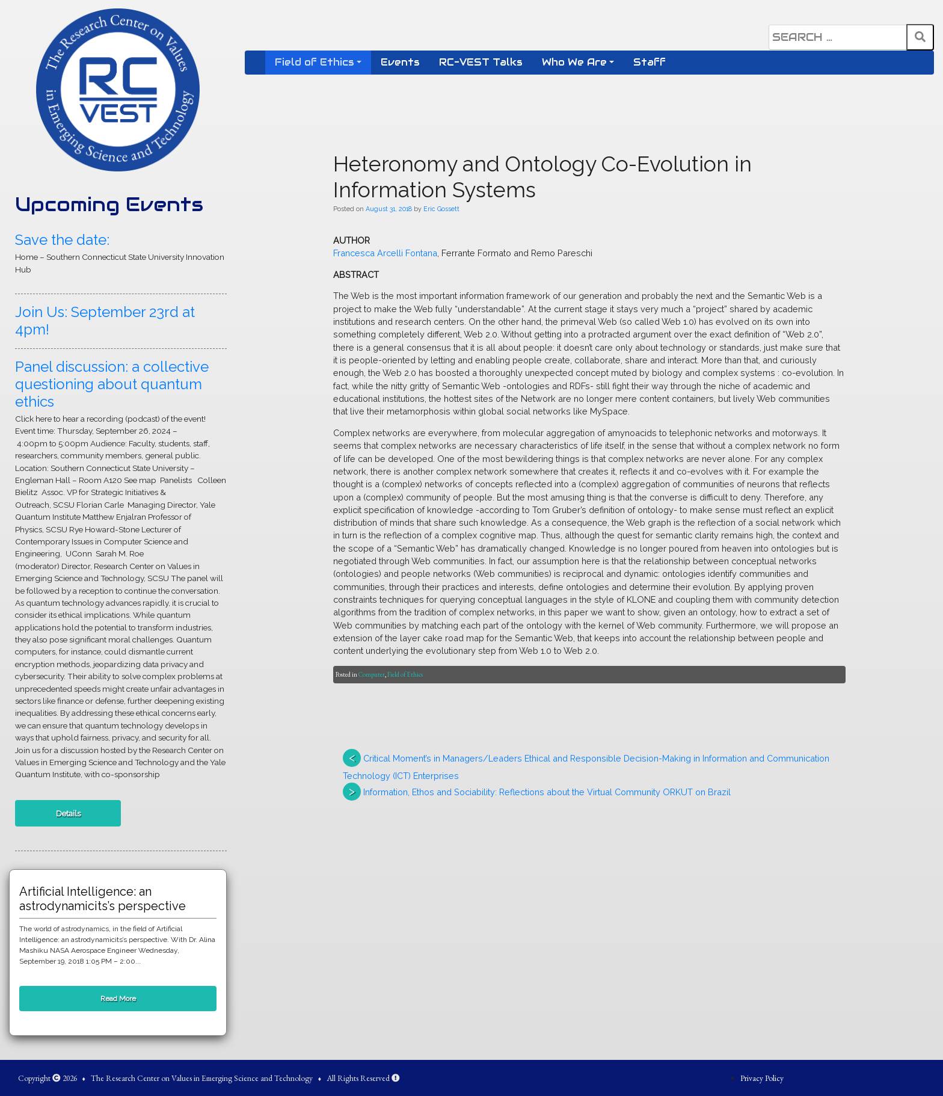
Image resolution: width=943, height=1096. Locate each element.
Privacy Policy (762, 1078)
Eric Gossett (441, 208)
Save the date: (62, 239)
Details (68, 813)
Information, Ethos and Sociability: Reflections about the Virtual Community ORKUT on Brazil (547, 792)
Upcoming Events (109, 204)
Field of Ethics (314, 62)
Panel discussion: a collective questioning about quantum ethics (112, 384)
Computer (371, 674)
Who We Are (574, 62)
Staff (649, 62)
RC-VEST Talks (481, 62)
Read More (118, 998)
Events (400, 62)
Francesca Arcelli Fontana (385, 253)
